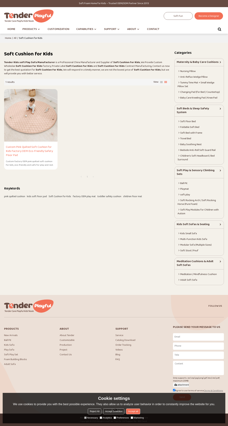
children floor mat (132, 196)
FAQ (117, 359)
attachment (181, 384)
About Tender (67, 335)
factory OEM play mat (84, 196)
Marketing (137, 417)
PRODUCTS (29, 29)
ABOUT (131, 29)
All (15, 38)
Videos (119, 350)
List (161, 82)
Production (66, 345)
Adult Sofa (10, 364)
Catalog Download (125, 340)
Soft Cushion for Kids (60, 196)
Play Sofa (9, 350)
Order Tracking (123, 345)
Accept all (133, 411)
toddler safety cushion (109, 196)
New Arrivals (11, 335)
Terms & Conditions (213, 391)
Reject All (94, 411)
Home (8, 38)
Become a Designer (209, 16)
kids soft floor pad (37, 196)
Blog (117, 355)
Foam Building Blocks (15, 359)
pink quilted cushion (14, 196)
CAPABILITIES (84, 29)
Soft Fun (178, 16)
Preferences (121, 417)
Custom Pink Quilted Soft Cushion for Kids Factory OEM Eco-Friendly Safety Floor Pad (29, 151)
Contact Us (66, 355)
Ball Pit (7, 340)
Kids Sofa (9, 345)
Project (63, 350)
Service (119, 335)
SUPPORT (110, 29)
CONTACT (153, 29)
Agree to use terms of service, (198, 391)
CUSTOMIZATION (58, 29)
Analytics (106, 417)
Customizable (67, 340)
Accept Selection (113, 411)
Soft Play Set (11, 355)
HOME (11, 29)
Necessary (91, 417)
